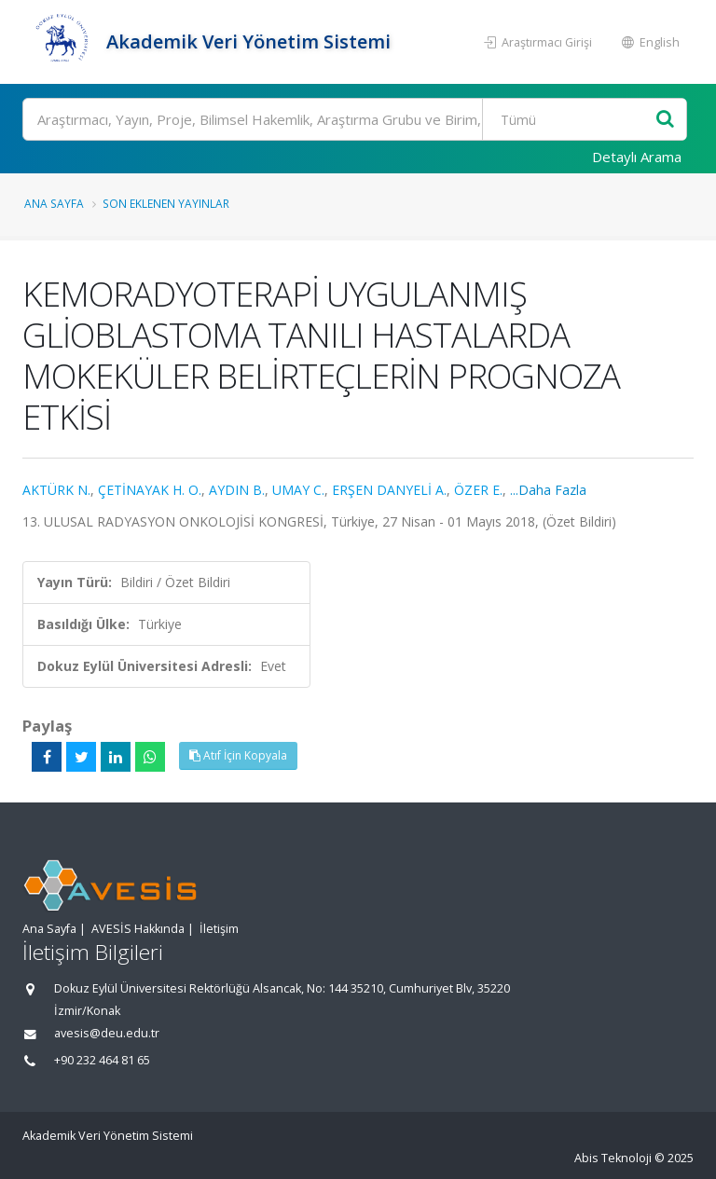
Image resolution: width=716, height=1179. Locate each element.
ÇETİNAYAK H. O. (149, 490)
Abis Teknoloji (613, 1158)
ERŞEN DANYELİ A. (389, 490)
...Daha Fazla (548, 490)
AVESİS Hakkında (138, 929)
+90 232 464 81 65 (102, 1060)
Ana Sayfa (54, 203)
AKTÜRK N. (56, 490)
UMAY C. (298, 490)
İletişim (219, 929)
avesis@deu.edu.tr (106, 1033)
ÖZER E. (478, 490)
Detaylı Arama (637, 156)
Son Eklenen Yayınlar (166, 203)
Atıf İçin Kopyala (238, 755)
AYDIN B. (237, 490)
